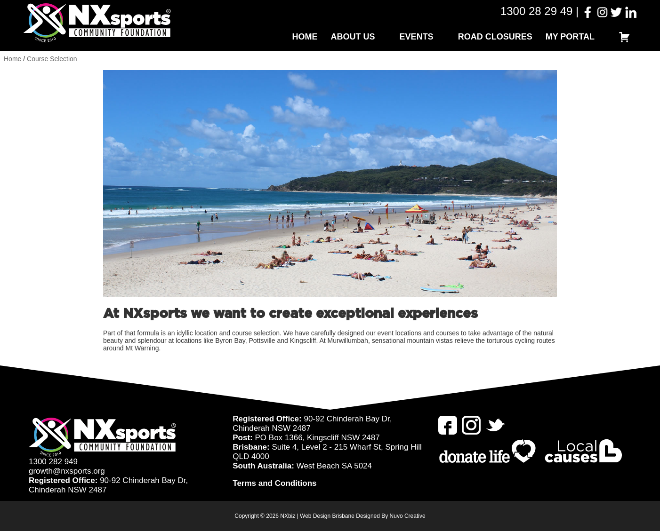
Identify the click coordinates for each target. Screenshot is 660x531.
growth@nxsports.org (67, 471)
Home (305, 36)
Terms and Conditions (274, 483)
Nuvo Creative (408, 516)
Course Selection (52, 59)
